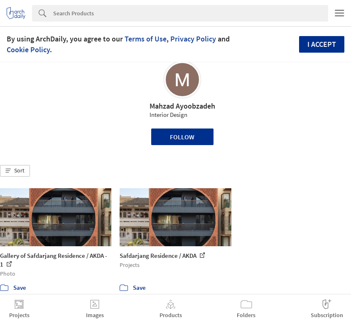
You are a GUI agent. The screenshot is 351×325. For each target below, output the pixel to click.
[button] (15, 171)
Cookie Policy (28, 49)
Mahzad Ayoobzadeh (182, 106)
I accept (321, 44)
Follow (182, 137)
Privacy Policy (193, 39)
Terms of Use (146, 39)
